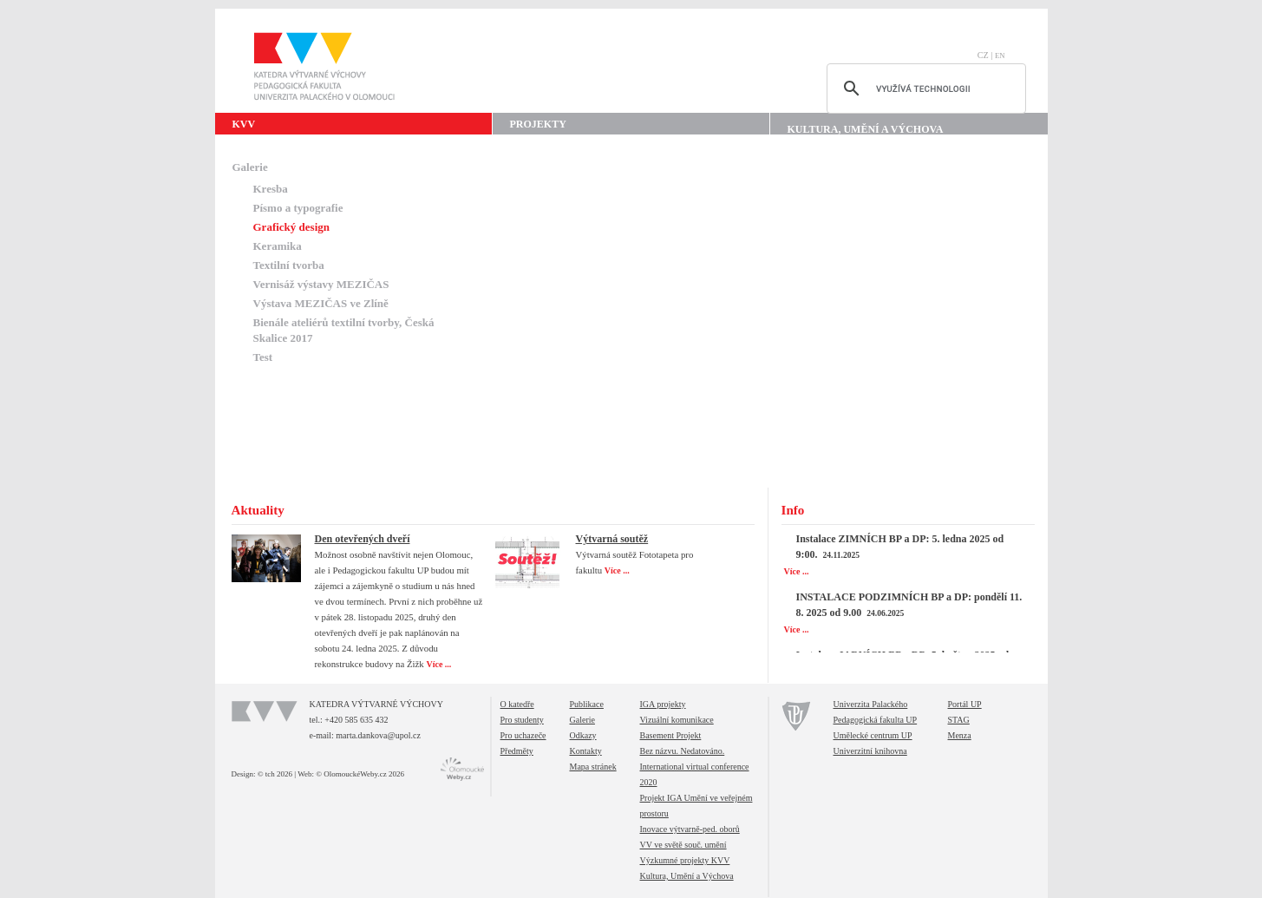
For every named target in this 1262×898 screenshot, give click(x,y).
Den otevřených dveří (362, 539)
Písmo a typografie (298, 207)
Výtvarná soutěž (612, 539)
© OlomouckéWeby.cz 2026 (360, 774)
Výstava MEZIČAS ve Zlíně (321, 303)
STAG (959, 719)
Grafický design (291, 226)
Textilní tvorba (288, 265)
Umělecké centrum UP (873, 735)
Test (263, 357)
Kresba (270, 188)
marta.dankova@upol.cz (378, 735)
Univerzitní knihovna (870, 751)
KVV (244, 124)
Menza (959, 735)
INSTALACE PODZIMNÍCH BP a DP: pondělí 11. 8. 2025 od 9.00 (909, 605)
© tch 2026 (275, 774)
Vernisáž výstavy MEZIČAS (321, 284)
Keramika (277, 245)
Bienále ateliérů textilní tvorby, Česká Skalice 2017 (344, 330)
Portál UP (965, 704)
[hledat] (923, 88)
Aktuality (258, 510)
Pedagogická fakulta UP (876, 719)
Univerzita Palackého (871, 704)
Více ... (439, 664)
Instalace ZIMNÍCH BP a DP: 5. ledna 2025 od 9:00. (900, 546)
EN (1000, 55)
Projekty (538, 124)
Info (793, 510)
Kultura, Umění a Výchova (866, 129)
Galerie (250, 167)
